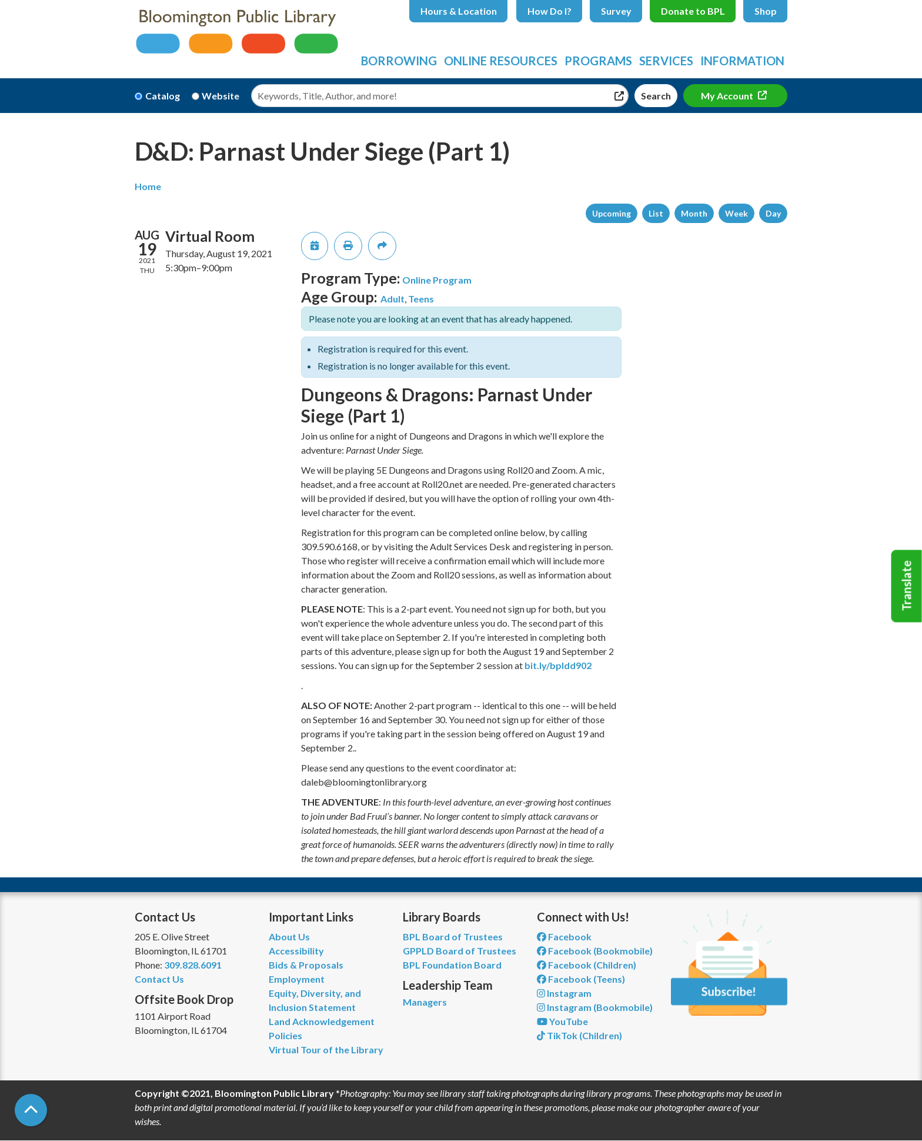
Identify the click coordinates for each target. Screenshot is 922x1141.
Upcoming (611, 213)
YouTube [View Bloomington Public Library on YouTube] (562, 1021)
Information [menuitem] (742, 61)
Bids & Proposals (306, 964)
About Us (289, 936)
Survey (616, 10)
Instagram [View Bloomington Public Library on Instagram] (564, 993)
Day (773, 213)
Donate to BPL (693, 10)
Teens (421, 298)
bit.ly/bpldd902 (558, 665)
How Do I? (549, 10)
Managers (425, 1001)
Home (148, 186)
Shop (765, 10)
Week (736, 213)
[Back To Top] (31, 1110)
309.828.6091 (193, 964)
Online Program (437, 279)
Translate (907, 586)
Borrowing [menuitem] (399, 61)
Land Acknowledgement (322, 1021)
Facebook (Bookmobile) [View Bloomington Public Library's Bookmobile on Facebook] (595, 950)
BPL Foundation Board (452, 964)
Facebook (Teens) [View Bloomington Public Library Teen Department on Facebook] (581, 978)
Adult (392, 298)
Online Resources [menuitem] (500, 61)
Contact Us (159, 978)
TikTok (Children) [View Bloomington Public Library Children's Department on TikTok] (579, 1035)
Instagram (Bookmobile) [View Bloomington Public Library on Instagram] (595, 1007)
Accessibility (296, 950)
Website (220, 95)
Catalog (162, 95)
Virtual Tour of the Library (326, 1049)
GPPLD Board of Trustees (459, 950)
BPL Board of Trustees (453, 936)
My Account (728, 95)
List (656, 213)
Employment (297, 978)
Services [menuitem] (666, 61)
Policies (285, 1035)
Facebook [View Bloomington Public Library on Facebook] (564, 936)
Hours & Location (458, 10)
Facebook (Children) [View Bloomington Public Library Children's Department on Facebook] (586, 964)
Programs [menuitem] (598, 61)
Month (694, 213)
